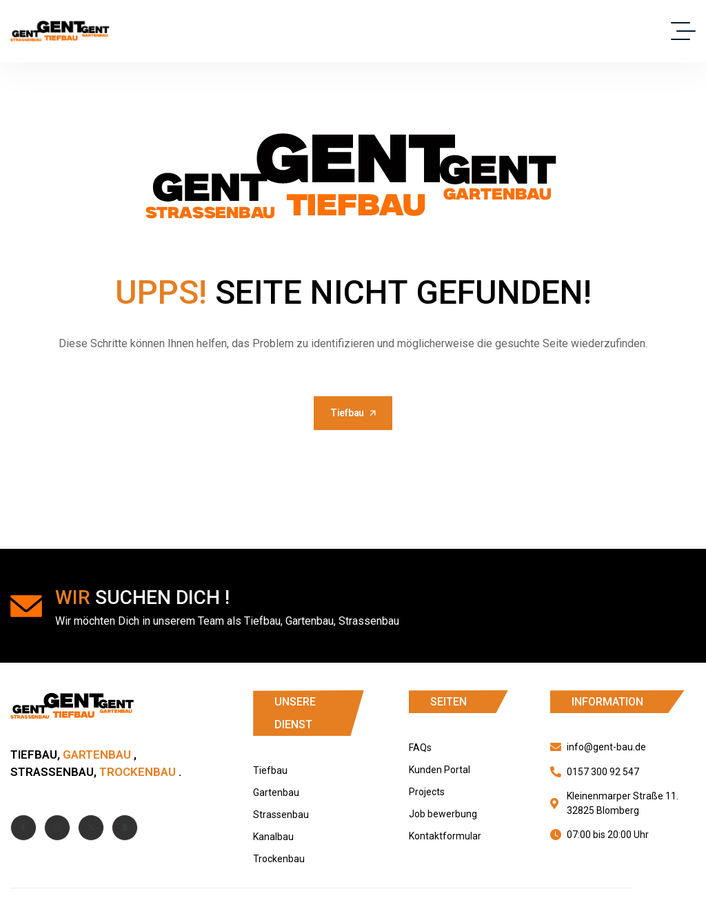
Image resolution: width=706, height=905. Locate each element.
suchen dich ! (142, 597)
